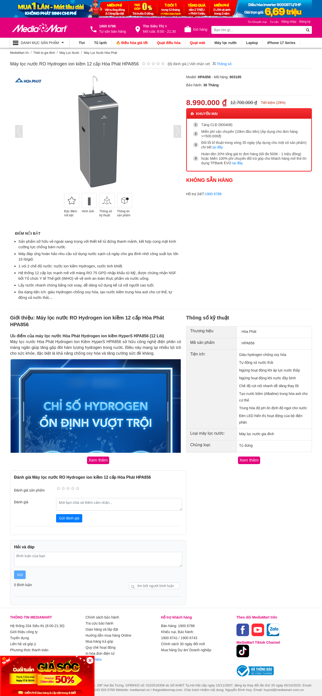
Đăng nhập (288, 21)
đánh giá (180, 64)
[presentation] (19, 131)
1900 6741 (169, 638)
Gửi (20, 575)
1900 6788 (213, 194)
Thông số (222, 64)
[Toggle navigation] (39, 43)
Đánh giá (21, 502)
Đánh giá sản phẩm (29, 490)
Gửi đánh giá (69, 518)
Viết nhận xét (199, 64)
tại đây (218, 147)
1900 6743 (189, 638)
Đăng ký (304, 21)
